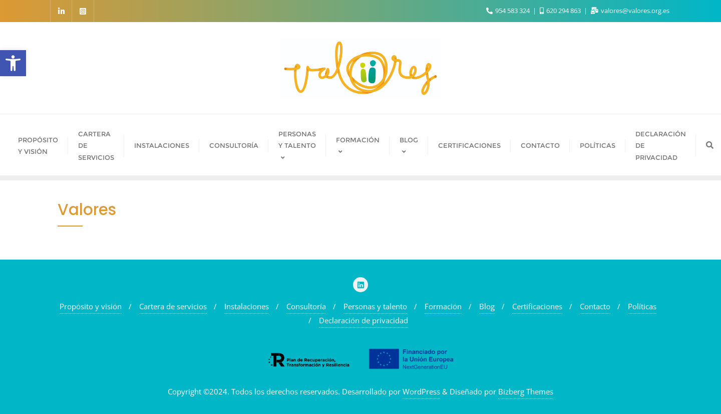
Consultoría (306, 306)
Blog (487, 306)
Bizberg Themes (525, 391)
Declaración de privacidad (363, 320)
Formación (443, 306)
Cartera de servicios (173, 306)
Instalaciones (246, 306)
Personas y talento (375, 306)
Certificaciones (537, 306)
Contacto (595, 306)
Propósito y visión (91, 306)
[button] (13, 63)
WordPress (421, 391)
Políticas (642, 306)
